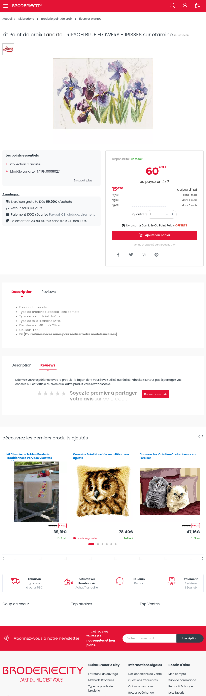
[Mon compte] (185, 6)
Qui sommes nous (140, 686)
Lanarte (53, 34)
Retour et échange (141, 693)
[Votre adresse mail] (150, 638)
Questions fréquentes (143, 680)
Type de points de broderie (100, 688)
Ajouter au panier (154, 235)
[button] (172, 5)
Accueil (7, 19)
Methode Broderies (101, 680)
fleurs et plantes (90, 19)
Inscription (190, 638)
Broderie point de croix (56, 19)
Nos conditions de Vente (145, 674)
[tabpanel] (36, 494)
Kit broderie (26, 19)
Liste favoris (176, 693)
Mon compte (177, 674)
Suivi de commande (182, 680)
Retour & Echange (180, 686)
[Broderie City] (27, 6)
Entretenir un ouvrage (103, 674)
